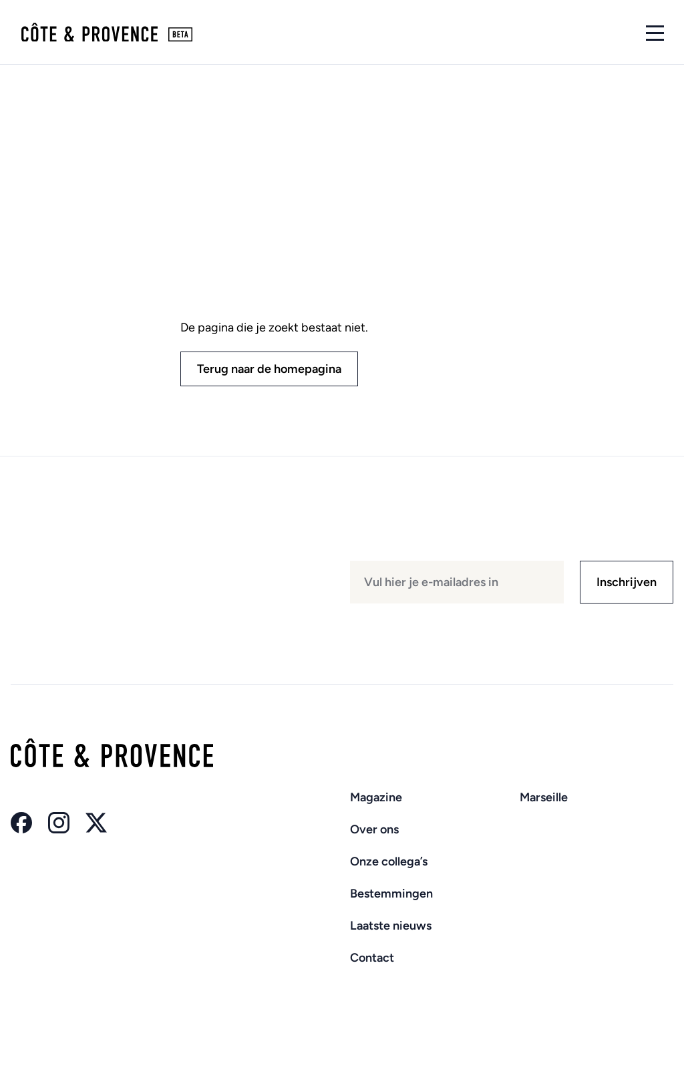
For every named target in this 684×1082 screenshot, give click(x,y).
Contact (372, 957)
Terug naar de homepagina (269, 369)
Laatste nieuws (391, 925)
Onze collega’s (389, 861)
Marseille (544, 797)
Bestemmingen (391, 893)
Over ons (374, 829)
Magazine (376, 797)
